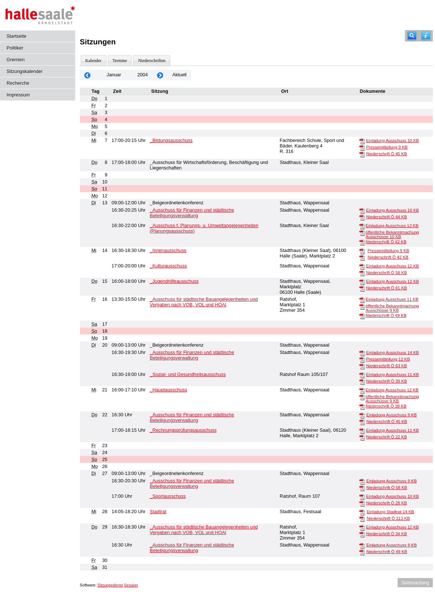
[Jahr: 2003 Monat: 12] (87, 75)
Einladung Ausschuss (392, 140)
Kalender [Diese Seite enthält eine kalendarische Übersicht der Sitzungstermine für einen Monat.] (93, 60)
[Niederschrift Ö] (362, 154)
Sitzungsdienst (110, 585)
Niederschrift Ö (386, 153)
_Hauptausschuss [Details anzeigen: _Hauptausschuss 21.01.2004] (168, 389)
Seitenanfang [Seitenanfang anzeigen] (415, 582)
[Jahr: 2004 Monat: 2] (160, 75)
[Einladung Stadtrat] (362, 512)
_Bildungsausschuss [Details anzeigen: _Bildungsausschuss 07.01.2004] (171, 140)
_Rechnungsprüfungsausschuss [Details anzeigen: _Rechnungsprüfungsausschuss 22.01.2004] (183, 430)
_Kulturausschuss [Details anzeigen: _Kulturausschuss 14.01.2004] (168, 265)
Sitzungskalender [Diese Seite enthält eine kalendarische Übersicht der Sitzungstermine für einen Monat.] (25, 71)
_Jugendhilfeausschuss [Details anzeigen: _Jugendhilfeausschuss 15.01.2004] (174, 281)
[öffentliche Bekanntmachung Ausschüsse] (362, 232)
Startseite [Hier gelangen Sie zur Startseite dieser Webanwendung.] (16, 36)
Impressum (18, 95)
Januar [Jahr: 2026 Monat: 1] (114, 74)
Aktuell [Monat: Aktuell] (179, 74)
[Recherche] (412, 35)
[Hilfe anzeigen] (426, 35)
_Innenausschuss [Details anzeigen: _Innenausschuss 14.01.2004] (168, 250)
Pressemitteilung (386, 147)
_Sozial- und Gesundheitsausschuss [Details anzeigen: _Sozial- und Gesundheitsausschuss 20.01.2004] (188, 374)
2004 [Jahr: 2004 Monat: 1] (142, 74)
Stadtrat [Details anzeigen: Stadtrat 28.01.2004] (158, 511)
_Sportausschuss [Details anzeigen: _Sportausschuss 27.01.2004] (168, 496)
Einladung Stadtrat (390, 511)
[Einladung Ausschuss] (362, 141)
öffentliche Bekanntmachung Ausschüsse (392, 234)
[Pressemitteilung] (362, 147)
